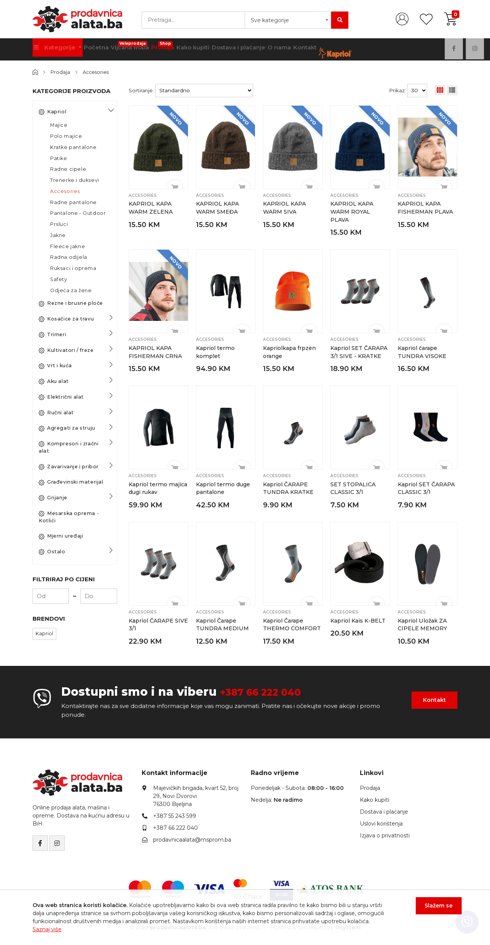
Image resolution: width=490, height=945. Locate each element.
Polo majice (66, 136)
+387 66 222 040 (269, 690)
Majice (59, 125)
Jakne (58, 235)
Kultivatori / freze (66, 350)
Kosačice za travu (66, 319)
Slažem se (435, 909)
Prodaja (175, 46)
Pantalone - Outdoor (78, 213)
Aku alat (54, 381)
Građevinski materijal (71, 482)
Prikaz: (397, 90)
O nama (301, 49)
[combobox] (288, 20)
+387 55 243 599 (174, 814)
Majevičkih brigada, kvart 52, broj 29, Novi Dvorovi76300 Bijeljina (195, 794)
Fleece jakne (67, 246)
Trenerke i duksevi (74, 180)
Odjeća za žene (70, 290)
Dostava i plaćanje (257, 49)
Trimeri (52, 334)
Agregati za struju (67, 428)
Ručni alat (56, 412)
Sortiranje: (141, 90)
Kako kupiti (209, 49)
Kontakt (330, 49)
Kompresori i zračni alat (68, 447)
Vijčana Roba (138, 46)
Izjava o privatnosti (385, 833)
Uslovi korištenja (381, 821)
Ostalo (52, 552)
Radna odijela (68, 257)
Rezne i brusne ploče (71, 303)
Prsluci (59, 224)
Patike (58, 158)
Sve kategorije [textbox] (270, 20)
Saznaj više (47, 929)
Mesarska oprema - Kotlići (69, 516)
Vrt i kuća (55, 366)
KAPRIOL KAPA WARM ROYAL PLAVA (352, 211)
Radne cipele (68, 169)
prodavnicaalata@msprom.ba (192, 837)
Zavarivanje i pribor (69, 466)
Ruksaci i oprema (73, 268)
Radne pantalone (73, 202)
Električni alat (61, 397)
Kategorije (56, 49)
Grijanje (53, 498)
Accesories (97, 72)
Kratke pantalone (73, 147)
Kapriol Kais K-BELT (358, 618)
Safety (58, 279)
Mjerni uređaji (61, 536)
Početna (100, 49)
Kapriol (52, 111)
